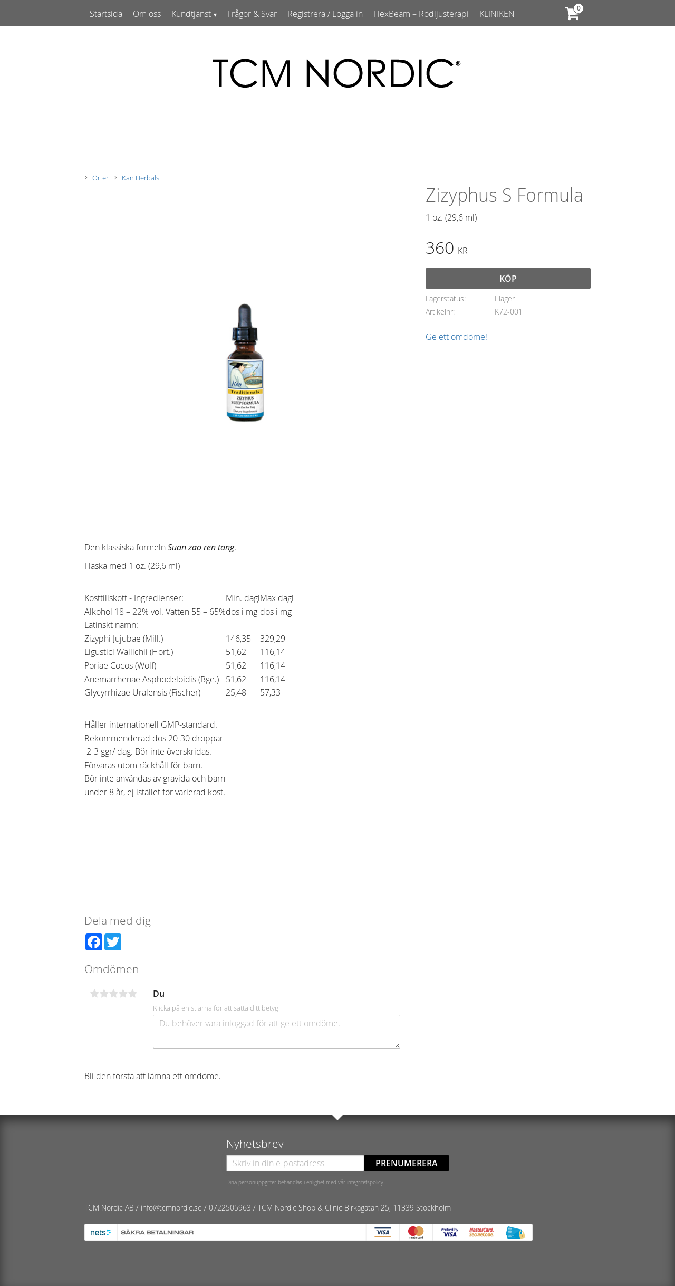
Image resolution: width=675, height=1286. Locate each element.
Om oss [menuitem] (147, 14)
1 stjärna (94, 993)
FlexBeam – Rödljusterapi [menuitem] (421, 14)
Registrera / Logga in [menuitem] (325, 14)
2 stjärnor (104, 993)
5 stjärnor (132, 993)
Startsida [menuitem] (106, 14)
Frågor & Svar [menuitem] (252, 14)
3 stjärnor (113, 993)
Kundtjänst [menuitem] (191, 14)
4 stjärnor (123, 993)
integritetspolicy (365, 1182)
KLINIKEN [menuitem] (497, 14)
